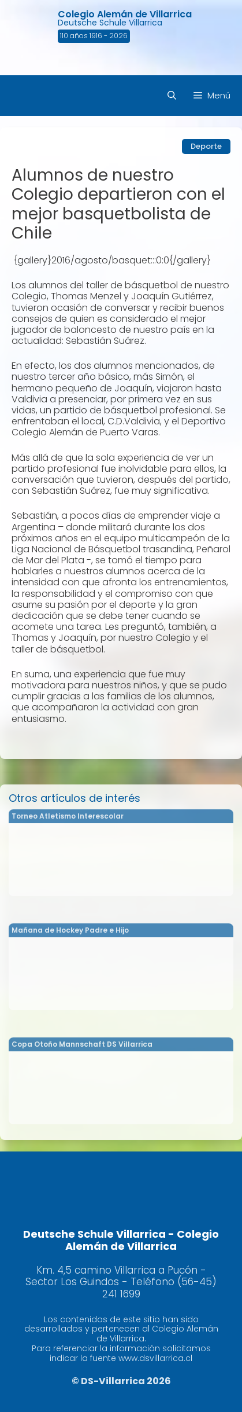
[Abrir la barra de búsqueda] (172, 95)
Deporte (206, 146)
